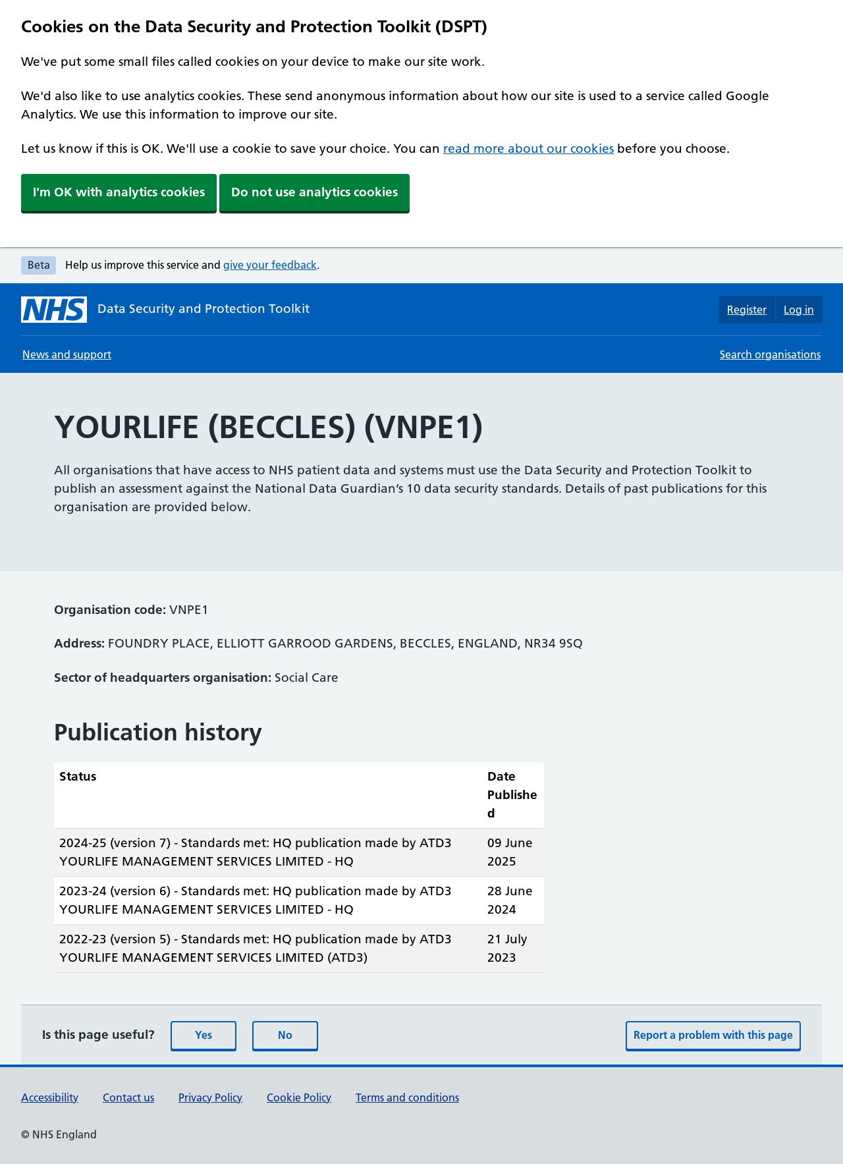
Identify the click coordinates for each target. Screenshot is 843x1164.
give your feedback (270, 264)
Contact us (128, 1097)
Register (747, 309)
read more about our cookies (528, 148)
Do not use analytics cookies (314, 192)
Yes (203, 1034)
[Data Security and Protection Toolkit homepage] (165, 309)
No (285, 1034)
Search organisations (770, 354)
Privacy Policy (210, 1097)
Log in (799, 309)
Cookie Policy (299, 1097)
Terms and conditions (407, 1097)
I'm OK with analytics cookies (119, 192)
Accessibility (49, 1097)
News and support (66, 354)
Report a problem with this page (713, 1034)
